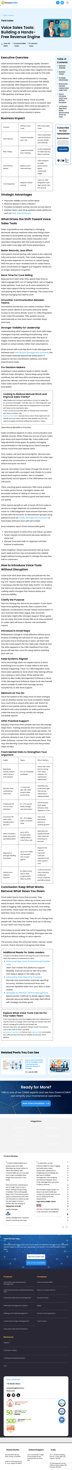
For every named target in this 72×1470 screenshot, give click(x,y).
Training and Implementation (14, 1358)
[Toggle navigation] (67, 2)
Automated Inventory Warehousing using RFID (18, 1291)
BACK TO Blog (7, 15)
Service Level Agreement (46, 1313)
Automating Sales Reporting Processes (24, 977)
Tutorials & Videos (10, 1350)
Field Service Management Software (31, 352)
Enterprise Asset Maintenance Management (15, 1283)
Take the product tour (36, 1257)
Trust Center (42, 1321)
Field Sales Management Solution (16, 1305)
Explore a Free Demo (10, 416)
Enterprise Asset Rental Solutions (16, 1329)
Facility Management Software (33, 517)
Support (7, 1342)
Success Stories (42, 1298)
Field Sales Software (21, 213)
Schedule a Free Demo (11, 1032)
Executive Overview (62, 67)
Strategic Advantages (63, 79)
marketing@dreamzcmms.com (15, 1389)
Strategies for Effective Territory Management (27, 993)
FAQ (5, 1366)
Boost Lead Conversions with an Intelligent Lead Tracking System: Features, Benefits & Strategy (34, 1064)
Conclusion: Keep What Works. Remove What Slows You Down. (64, 111)
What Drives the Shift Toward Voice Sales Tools (64, 87)
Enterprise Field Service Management (17, 1298)
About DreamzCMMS (44, 1282)
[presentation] (63, 1227)
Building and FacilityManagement (16, 1313)
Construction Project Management (16, 1321)
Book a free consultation (36, 1103)
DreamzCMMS (36, 1032)
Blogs (39, 1305)
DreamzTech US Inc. (58, 1469)
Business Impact (62, 73)
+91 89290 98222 (13, 1384)
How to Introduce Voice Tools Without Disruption (63, 98)
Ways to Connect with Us (46, 1290)
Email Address (63, 138)
